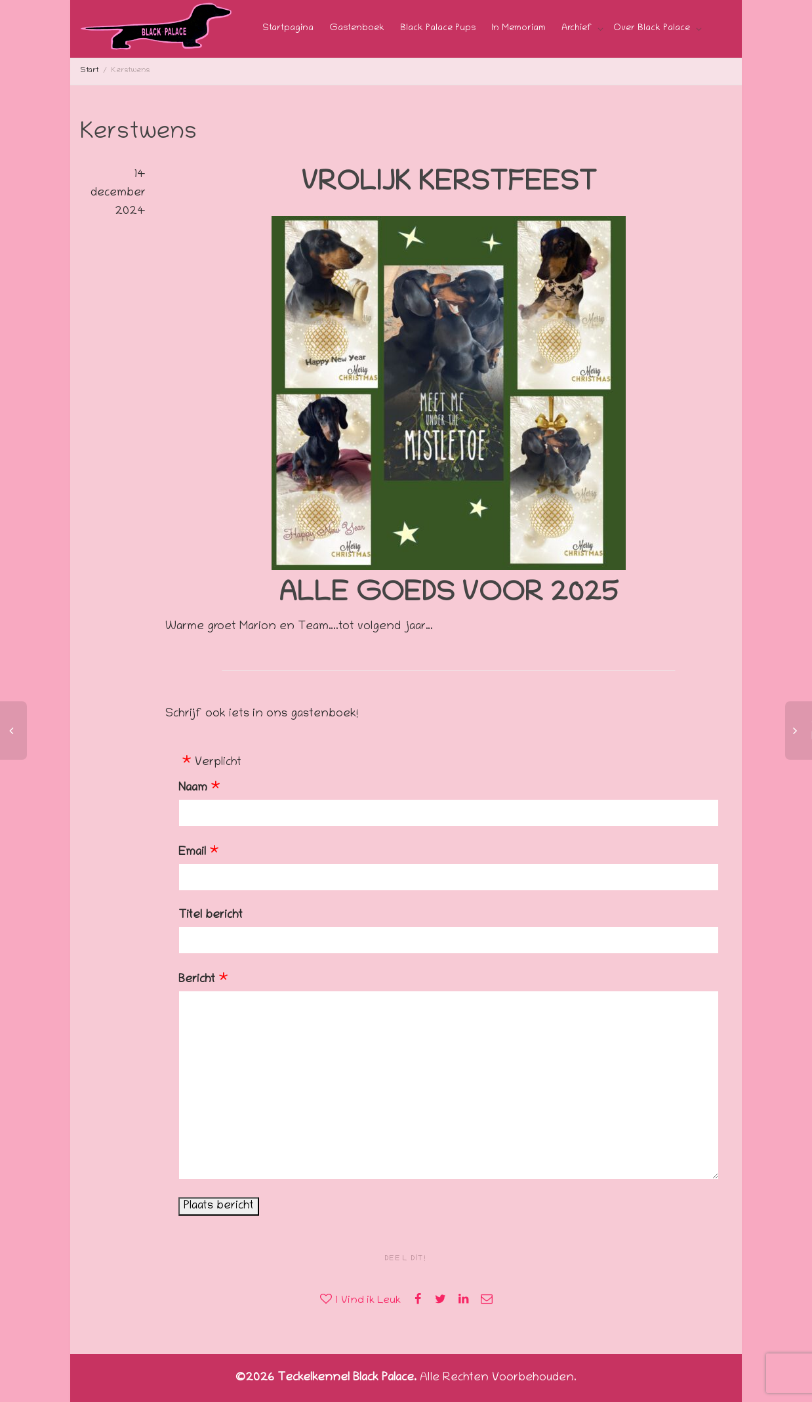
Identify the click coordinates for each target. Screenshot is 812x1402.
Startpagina (288, 28)
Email (192, 852)
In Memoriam (518, 28)
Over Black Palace (653, 28)
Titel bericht (210, 915)
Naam (192, 788)
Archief (577, 28)
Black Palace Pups (438, 28)
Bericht (196, 980)
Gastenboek (356, 28)
